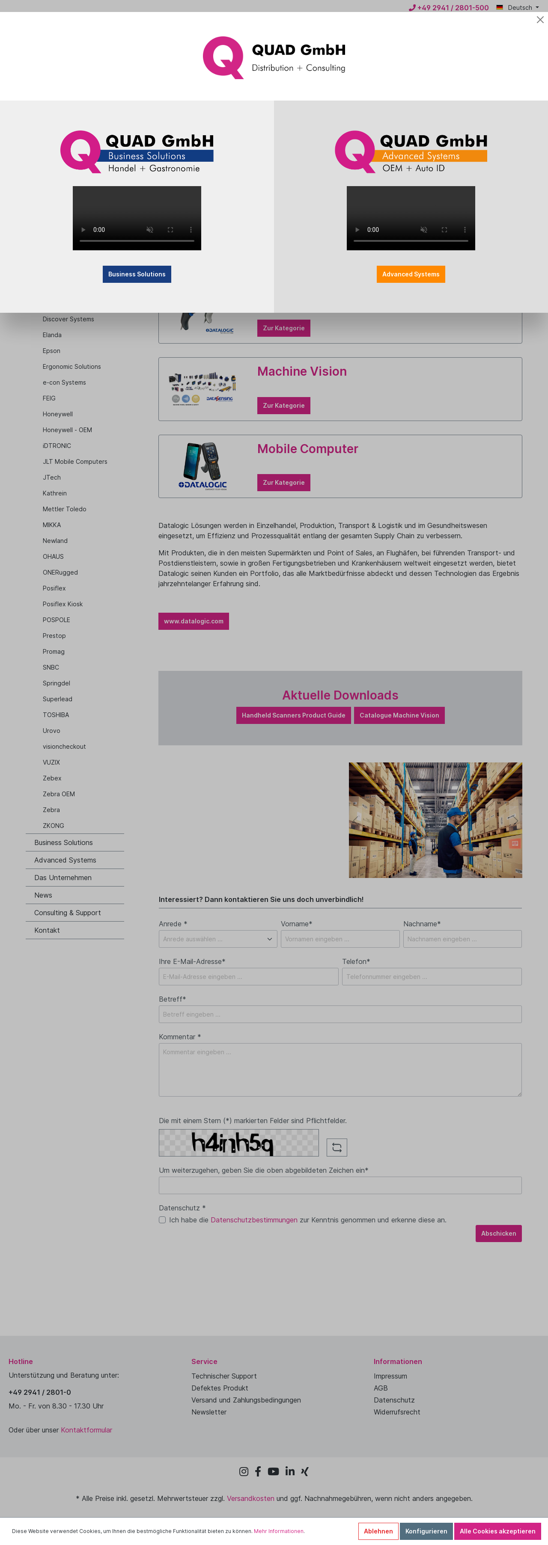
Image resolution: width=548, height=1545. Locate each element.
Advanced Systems (411, 274)
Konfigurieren (426, 1531)
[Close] (540, 19)
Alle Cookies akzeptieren (498, 1531)
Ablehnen (378, 1531)
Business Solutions (137, 274)
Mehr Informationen (279, 1531)
